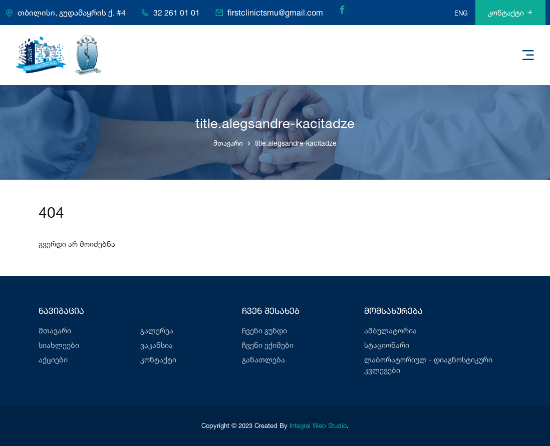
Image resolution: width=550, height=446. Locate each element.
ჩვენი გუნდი (264, 330)
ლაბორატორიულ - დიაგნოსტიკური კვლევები (428, 365)
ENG (461, 13)
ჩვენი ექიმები (268, 345)
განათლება (263, 359)
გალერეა (156, 330)
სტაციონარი (386, 345)
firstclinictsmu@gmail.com (275, 13)
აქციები (53, 359)
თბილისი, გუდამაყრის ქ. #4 (72, 13)
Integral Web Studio (318, 425)
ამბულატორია (390, 330)
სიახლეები (59, 345)
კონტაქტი (510, 13)
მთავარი (228, 143)
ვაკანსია (156, 345)
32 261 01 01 (176, 13)
